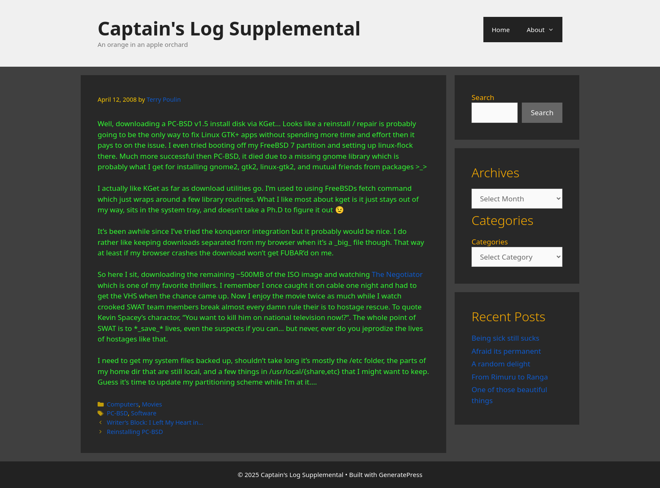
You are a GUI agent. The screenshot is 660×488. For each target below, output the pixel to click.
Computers (123, 404)
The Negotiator (397, 274)
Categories (490, 242)
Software (143, 413)
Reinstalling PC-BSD (135, 432)
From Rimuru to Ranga (510, 377)
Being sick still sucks (505, 338)
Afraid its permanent (506, 351)
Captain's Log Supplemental (229, 28)
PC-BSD (117, 413)
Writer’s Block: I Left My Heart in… (155, 422)
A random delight (501, 364)
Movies (152, 404)
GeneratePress (401, 474)
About (544, 29)
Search (483, 97)
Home (501, 29)
